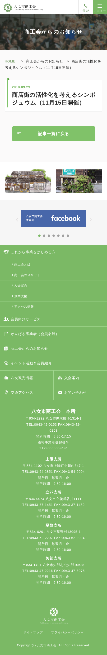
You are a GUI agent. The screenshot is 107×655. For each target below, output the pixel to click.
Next (98, 185)
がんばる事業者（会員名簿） (35, 334)
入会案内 (20, 285)
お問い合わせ (75, 392)
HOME (10, 61)
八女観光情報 (22, 378)
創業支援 (20, 296)
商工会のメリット (27, 275)
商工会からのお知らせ (29, 348)
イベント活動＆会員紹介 (31, 363)
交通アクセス (22, 392)
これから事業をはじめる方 (33, 252)
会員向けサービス (26, 319)
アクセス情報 (24, 306)
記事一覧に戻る (53, 133)
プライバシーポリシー (67, 632)
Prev (8, 185)
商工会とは (22, 264)
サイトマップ (33, 632)
